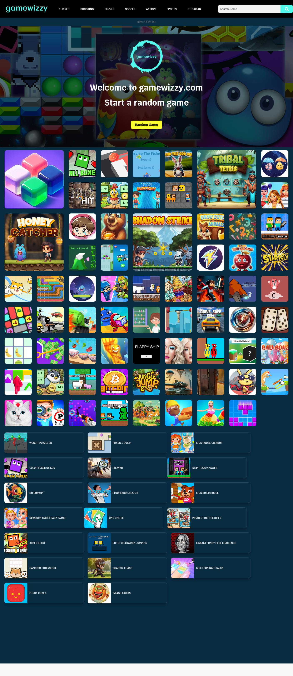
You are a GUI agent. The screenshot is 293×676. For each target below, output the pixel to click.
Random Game (146, 124)
